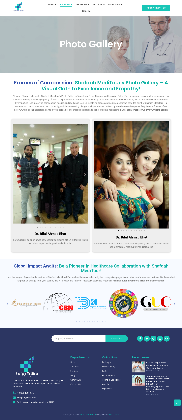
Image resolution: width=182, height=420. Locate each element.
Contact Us (75, 384)
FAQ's (104, 371)
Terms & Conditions (111, 379)
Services (74, 371)
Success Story (108, 366)
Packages (106, 362)
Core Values (75, 379)
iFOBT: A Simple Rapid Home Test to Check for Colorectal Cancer (157, 365)
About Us (74, 366)
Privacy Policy (108, 375)
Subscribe (116, 338)
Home (73, 362)
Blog (72, 375)
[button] (16, 174)
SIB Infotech (113, 414)
